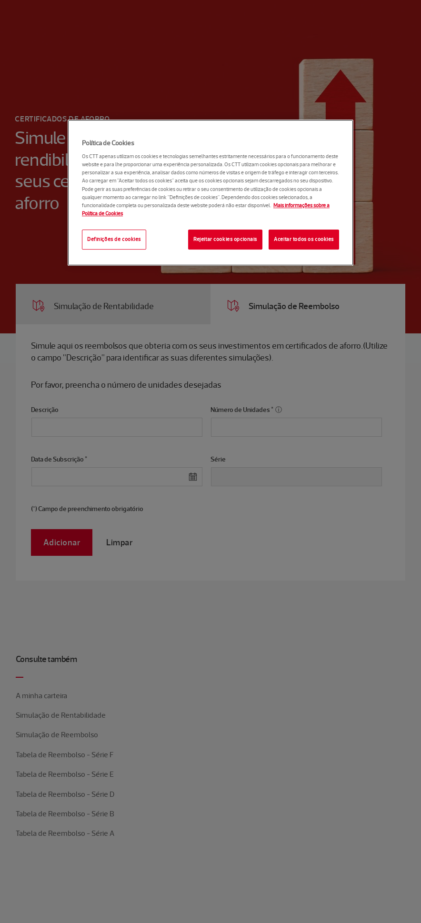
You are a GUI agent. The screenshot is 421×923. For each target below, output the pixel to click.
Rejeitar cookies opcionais (225, 239)
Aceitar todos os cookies (304, 239)
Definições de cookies (114, 239)
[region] (210, 193)
